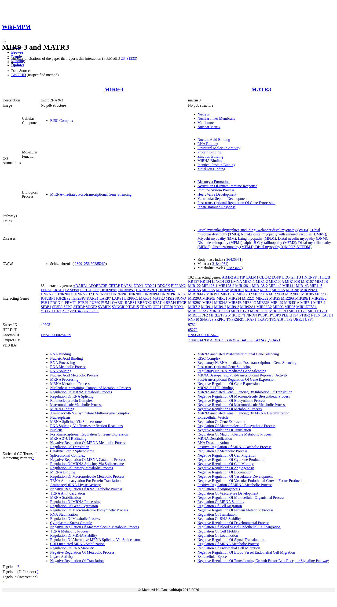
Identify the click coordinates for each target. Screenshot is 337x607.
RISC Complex (61, 121)
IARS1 (181, 294)
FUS (95, 290)
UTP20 (167, 307)
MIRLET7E (298, 311)
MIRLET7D (278, 311)
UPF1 (157, 307)
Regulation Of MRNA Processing (75, 502)
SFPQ (67, 307)
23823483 (234, 268)
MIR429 (277, 303)
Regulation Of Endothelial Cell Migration (229, 548)
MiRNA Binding (210, 161)
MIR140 (275, 286)
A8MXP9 (217, 340)
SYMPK (104, 307)
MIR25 (274, 298)
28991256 (82, 264)
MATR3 (261, 89)
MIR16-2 (252, 290)
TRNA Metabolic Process (69, 531)
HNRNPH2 (83, 294)
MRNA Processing (64, 379)
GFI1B (296, 277)
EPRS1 (46, 290)
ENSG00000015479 (203, 335)
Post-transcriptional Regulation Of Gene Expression (236, 203)
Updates (17, 65)
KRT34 (205, 281)
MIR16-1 (237, 290)
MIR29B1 (303, 298)
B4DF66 (246, 340)
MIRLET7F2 (198, 315)
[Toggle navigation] (4, 41)
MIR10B (321, 281)
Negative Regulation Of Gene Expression (229, 384)
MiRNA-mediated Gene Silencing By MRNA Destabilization (243, 413)
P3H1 (45, 303)
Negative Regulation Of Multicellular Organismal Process (241, 497)
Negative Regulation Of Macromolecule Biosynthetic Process (244, 396)
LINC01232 (221, 281)
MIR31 (207, 303)
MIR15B (222, 290)
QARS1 (118, 303)
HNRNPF (48, 294)
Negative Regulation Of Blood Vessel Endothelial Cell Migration (246, 552)
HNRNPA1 (126, 290)
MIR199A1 (309, 290)
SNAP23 (206, 319)
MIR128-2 (226, 286)
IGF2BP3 (78, 298)
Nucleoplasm (60, 417)
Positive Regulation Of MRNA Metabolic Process (235, 485)
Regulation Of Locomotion (218, 535)
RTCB (182, 303)
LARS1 (117, 298)
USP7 (309, 319)
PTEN (315, 315)
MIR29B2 (319, 298)
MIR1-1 (249, 281)
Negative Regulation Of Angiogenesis (226, 468)
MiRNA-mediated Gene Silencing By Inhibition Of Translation (245, 392)
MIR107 (307, 281)
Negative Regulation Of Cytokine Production (231, 460)
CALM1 (252, 277)
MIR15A (208, 290)
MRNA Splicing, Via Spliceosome (76, 422)
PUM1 (106, 303)
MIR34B (235, 303)
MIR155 (194, 290)
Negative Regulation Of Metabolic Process (82, 552)
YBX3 (56, 311)
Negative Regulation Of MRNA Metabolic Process (88, 443)
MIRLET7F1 (317, 311)
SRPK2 (220, 319)
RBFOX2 (144, 303)
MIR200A (260, 294)
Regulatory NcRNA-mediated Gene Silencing (232, 371)
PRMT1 (71, 303)
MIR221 (248, 298)
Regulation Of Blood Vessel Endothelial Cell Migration (239, 527)
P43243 (260, 340)
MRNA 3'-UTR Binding (68, 438)
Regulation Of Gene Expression (74, 506)
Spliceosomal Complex (67, 455)
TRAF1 (250, 319)
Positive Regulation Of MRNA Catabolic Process (234, 447)
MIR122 (194, 286)
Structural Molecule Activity (219, 148)
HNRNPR (167, 294)
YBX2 (46, 311)
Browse (17, 52)
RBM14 (159, 303)
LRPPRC (131, 298)
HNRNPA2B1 (146, 290)
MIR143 (302, 286)
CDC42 (265, 277)
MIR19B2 (244, 294)
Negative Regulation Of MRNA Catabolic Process (87, 460)
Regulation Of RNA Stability (72, 548)
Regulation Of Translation (69, 447)
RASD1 (327, 315)
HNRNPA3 (166, 290)
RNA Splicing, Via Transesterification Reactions (86, 426)
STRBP (78, 307)
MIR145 (316, 286)
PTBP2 (304, 315)
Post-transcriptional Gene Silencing (224, 367)
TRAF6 (263, 319)
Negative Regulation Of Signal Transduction (231, 540)
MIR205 (307, 294)
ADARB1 (80, 286)
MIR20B (209, 298)
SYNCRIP (120, 307)
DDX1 (139, 286)
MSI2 (170, 298)
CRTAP (114, 286)
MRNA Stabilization (65, 497)
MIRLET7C (259, 311)
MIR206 (321, 294)
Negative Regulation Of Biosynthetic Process (232, 400)
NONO (180, 298)
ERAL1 (58, 290)
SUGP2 (91, 307)
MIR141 (288, 286)
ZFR (65, 311)
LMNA (236, 281)
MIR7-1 (306, 303)
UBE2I (298, 319)
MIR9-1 (207, 307)
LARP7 (105, 298)
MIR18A (278, 290)
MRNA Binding (62, 409)
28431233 (128, 58)
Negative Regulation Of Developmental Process (233, 523)
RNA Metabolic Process (68, 367)
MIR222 (262, 298)
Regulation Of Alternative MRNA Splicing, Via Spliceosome (95, 540)
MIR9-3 (113, 89)
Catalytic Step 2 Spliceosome (72, 451)
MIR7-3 (194, 307)
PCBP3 (275, 315)
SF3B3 (57, 307)
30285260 (98, 264)
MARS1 (145, 298)
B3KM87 (232, 340)
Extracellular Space (212, 557)
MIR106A (276, 281)
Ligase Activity (61, 557)
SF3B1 (46, 307)
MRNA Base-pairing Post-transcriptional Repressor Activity (243, 375)
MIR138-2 (260, 286)
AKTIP (239, 277)
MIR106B (292, 281)
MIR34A (220, 303)
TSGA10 (276, 319)
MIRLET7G (218, 315)
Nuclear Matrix (209, 127)
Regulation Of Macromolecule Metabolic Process (87, 476)
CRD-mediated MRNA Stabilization (77, 544)
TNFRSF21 (235, 319)
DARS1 (127, 286)
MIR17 (265, 290)
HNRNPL (135, 294)
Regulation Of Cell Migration (220, 506)
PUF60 (95, 303)
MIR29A (287, 298)
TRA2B (146, 307)
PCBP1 (263, 315)
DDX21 (151, 286)
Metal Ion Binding (211, 169)
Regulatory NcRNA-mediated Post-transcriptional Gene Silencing (247, 363)
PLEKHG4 (290, 315)
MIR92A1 (248, 307)
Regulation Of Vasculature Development (228, 493)
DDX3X (163, 286)
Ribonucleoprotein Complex (71, 400)
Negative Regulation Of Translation (77, 561)
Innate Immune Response (217, 207)
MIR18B (292, 290)
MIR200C (292, 294)
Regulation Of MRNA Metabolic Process (81, 392)
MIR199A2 (196, 294)
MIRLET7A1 (306, 307)
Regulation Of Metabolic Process (75, 519)
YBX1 (179, 307)
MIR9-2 (220, 307)
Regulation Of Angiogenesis (219, 489)
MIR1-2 (262, 281)
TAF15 (133, 307)
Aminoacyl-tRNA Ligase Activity (75, 485)
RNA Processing (62, 363)
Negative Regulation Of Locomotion (225, 472)
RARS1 (130, 303)
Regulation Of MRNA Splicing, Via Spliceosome (87, 464)
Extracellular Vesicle (213, 417)
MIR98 (290, 307)
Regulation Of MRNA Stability (73, 535)
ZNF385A (91, 311)
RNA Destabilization (213, 443)
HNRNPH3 (101, 294)
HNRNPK (119, 294)
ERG (286, 277)
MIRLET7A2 (198, 311)
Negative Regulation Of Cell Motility (226, 464)
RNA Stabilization (64, 514)
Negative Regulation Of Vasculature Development (235, 476)
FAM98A (72, 290)
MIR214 (234, 298)
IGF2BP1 (48, 298)
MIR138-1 (243, 286)
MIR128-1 (210, 286)
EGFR (276, 277)
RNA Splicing (60, 371)
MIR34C (249, 303)
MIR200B (276, 294)
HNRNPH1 (65, 294)
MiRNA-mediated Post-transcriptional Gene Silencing (91, 194)
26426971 (233, 259)
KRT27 (193, 281)
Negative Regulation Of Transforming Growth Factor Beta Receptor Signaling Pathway (263, 561)
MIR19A (213, 294)
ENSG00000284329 (56, 335)
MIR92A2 (264, 307)
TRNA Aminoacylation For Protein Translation (85, 481)
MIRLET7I (236, 315)
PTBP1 (83, 303)
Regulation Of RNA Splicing (71, 396)
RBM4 (171, 303)
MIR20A (194, 298)
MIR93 (278, 307)
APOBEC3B (98, 286)
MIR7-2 (319, 303)
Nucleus (204, 114)
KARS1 (93, 298)
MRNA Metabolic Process (70, 384)
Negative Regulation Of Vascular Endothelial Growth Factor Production (251, 481)
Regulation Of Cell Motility (218, 531)
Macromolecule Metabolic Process (76, 405)
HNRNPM (151, 294)
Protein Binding (209, 152)
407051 (46, 325)
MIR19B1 (228, 294)
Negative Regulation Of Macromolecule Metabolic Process (94, 527)
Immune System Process (216, 190)
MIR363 (263, 303)
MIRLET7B (240, 311)
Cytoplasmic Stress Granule (71, 523)
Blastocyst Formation (214, 182)
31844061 (219, 264)
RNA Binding (208, 144)
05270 (193, 330)
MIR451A (291, 303)
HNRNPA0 (108, 290)
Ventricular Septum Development (223, 199)
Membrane (206, 123)
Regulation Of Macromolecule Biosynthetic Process (89, 510)
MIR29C (194, 303)
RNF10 (193, 319)
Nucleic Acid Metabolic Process (74, 375)
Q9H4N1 (273, 340)
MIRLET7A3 (219, 311)
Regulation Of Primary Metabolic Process (81, 468)
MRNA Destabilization (215, 438)
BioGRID (18, 75)
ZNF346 (76, 311)
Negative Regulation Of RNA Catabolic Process (86, 489)
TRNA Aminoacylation (67, 493)
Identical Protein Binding (216, 165)
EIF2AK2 (178, 286)
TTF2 (288, 319)
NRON (251, 315)
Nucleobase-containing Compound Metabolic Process (90, 388)
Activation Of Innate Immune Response (227, 186)
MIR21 (222, 298)
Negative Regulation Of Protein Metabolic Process (236, 510)
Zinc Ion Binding (210, 156)
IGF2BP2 (63, 298)
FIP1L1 (86, 290)
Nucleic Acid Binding (214, 140)
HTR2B (324, 277)
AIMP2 (227, 277)
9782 (192, 325)
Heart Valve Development (217, 194)
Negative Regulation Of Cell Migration (227, 455)
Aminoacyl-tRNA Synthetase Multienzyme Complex (89, 413)
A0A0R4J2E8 (198, 340)
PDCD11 (57, 303)
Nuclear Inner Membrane (216, 118)
